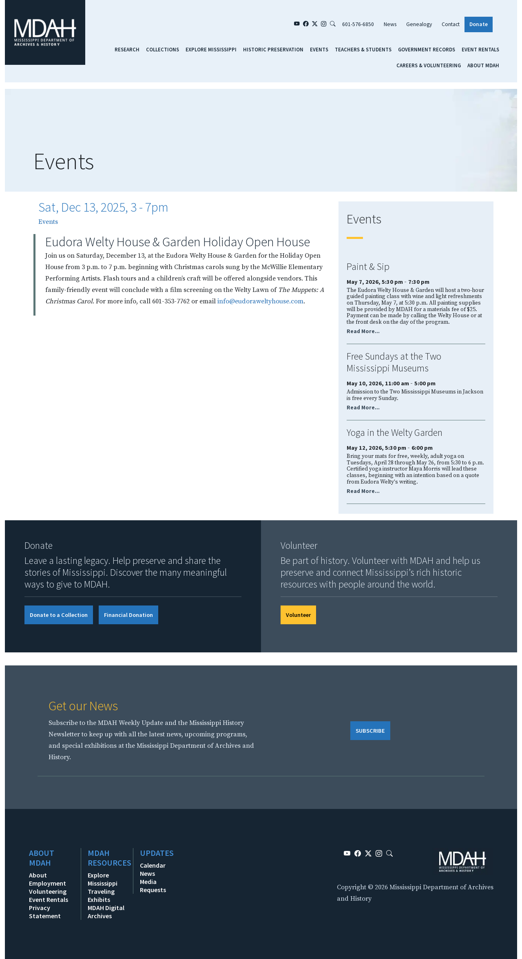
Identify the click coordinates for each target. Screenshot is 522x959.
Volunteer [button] (298, 615)
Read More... (363, 331)
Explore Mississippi (211, 49)
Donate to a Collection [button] (59, 615)
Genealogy (419, 24)
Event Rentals (480, 49)
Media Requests (153, 885)
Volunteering (47, 891)
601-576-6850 (358, 24)
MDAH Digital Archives (106, 912)
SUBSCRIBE (370, 730)
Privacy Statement (45, 912)
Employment (47, 883)
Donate (478, 24)
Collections (162, 49)
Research (127, 49)
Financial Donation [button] (128, 615)
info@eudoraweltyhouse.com (260, 301)
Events (319, 49)
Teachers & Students (363, 49)
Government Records (426, 49)
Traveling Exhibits (101, 895)
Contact (451, 24)
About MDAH (483, 65)
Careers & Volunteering (428, 65)
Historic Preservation (273, 49)
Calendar (153, 865)
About (38, 875)
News (390, 24)
